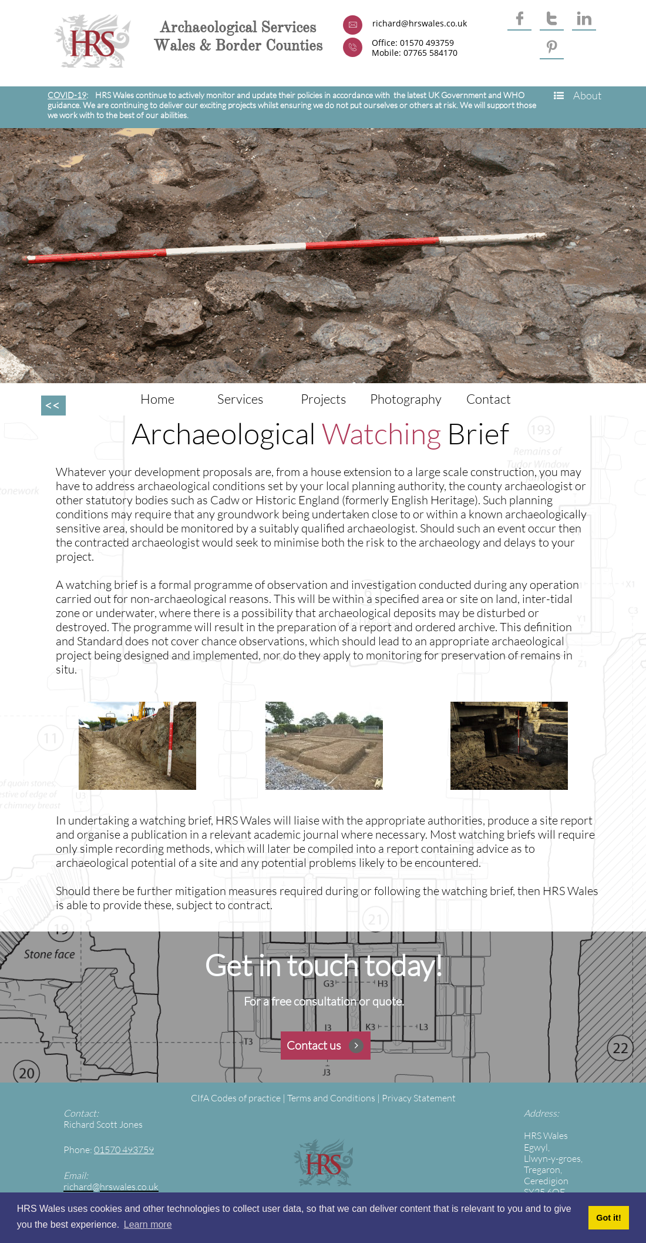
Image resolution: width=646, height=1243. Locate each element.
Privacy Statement (419, 1098)
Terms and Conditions (331, 1098)
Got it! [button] (608, 1217)
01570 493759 (124, 1149)
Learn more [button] (148, 1224)
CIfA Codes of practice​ (236, 1098)
